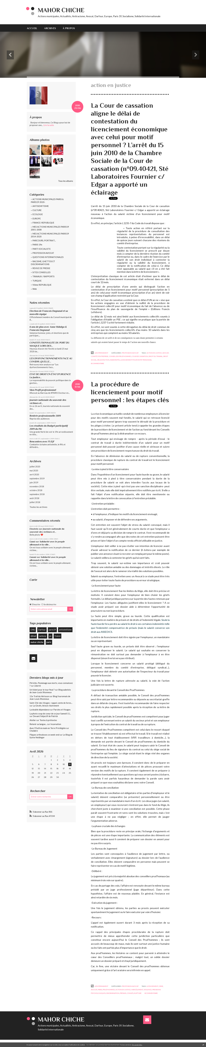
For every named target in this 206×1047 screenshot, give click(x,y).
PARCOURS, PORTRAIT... (44, 240)
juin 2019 (34, 482)
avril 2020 (34, 474)
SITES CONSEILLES (41, 272)
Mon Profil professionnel (43, 390)
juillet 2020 (35, 466)
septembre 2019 (37, 478)
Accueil (32, 28)
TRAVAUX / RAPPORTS (43, 276)
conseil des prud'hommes (120, 356)
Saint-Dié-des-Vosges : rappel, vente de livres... (51, 703)
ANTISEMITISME (40, 206)
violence (148, 990)
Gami (32, 541)
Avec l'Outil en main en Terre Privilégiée (48, 728)
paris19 (52, 629)
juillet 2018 (35, 502)
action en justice (154, 353)
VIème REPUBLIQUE (41, 285)
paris (48, 642)
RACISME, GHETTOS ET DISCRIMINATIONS (43, 262)
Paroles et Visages (62, 709)
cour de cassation (140, 356)
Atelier (33, 720)
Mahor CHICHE (61, 10)
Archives (50, 28)
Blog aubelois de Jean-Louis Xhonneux (50, 691)
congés (130, 993)
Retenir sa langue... (38, 724)
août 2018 (34, 498)
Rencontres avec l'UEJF (42, 441)
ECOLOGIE (37, 214)
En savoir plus (137, 1045)
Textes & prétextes (48, 720)
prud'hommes (109, 990)
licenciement (152, 986)
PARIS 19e (37, 244)
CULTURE (37, 210)
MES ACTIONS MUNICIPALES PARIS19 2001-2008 (50, 228)
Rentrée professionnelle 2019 (45, 415)
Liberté (37, 685)
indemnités (115, 360)
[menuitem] (34, 28)
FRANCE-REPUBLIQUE (43, 222)
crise (161, 986)
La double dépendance (40, 709)
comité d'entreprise (99, 356)
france (58, 636)
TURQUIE (37, 280)
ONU (33, 629)
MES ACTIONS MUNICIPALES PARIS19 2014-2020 (50, 235)
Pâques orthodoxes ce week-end (44, 734)
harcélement (137, 990)
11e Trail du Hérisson (39, 696)
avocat (165, 353)
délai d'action (103, 360)
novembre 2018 (37, 486)
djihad (33, 636)
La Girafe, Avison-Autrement (46, 705)
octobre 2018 (36, 490)
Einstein (34, 529)
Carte (33, 579)
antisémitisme (65, 629)
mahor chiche (37, 642)
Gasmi (33, 557)
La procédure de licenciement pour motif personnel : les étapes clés (130, 392)
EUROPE (36, 218)
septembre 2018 (37, 494)
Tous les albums (65, 181)
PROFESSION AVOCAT (43, 253)
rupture (138, 993)
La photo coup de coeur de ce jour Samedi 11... (50, 713)
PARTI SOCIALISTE (41, 249)
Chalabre (34, 730)
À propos (69, 28)
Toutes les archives (38, 507)
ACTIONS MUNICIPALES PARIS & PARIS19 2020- (47, 200)
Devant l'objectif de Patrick (45, 716)
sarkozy (42, 636)
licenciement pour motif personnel (136, 360)
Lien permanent (99, 353)
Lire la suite (48, 125)
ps (50, 636)
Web (34, 289)
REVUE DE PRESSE (41, 268)
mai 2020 (34, 470)
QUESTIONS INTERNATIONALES (48, 257)
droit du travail (156, 356)
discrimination (112, 993)
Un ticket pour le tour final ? (42, 689)
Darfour (42, 629)
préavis (123, 993)
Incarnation (55, 724)
